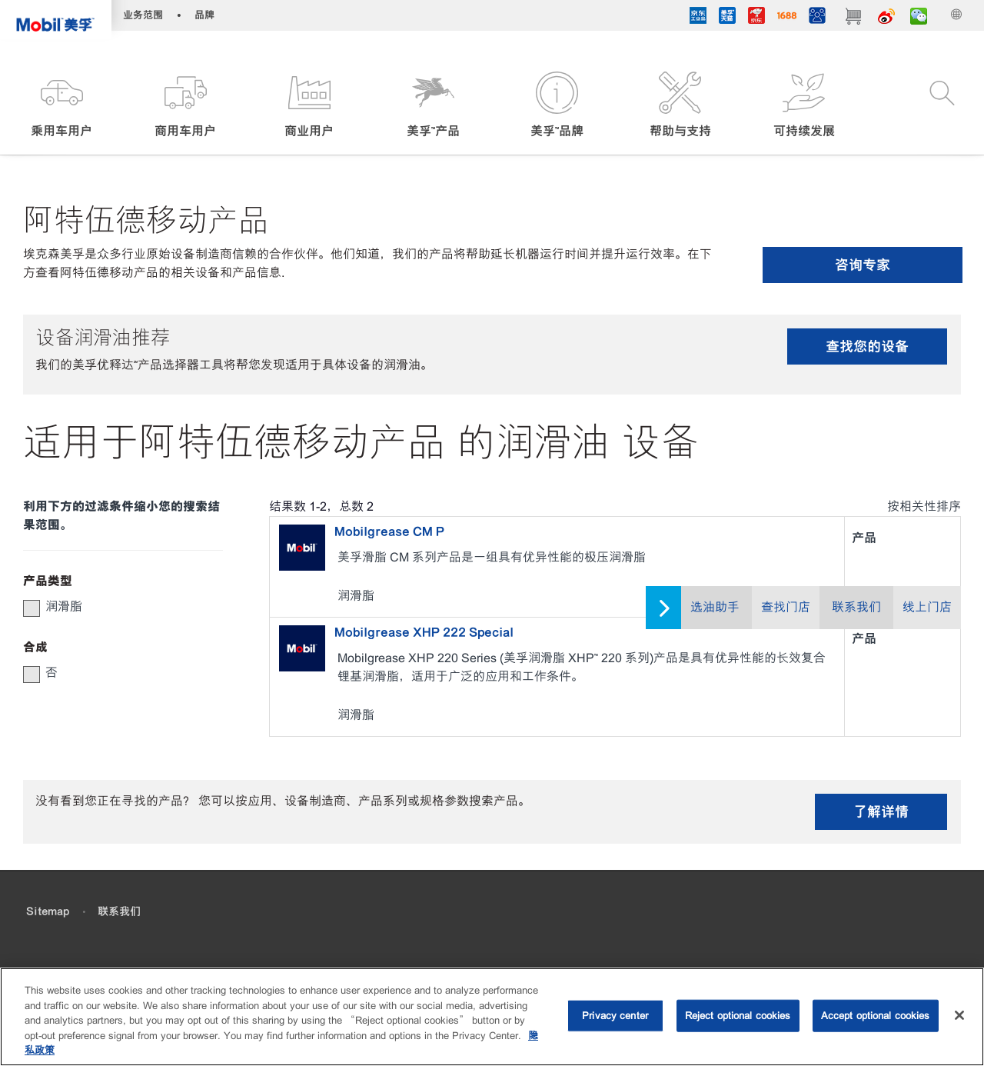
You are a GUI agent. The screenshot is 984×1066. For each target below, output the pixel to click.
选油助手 (715, 607)
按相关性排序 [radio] (924, 506)
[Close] (959, 1015)
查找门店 (785, 607)
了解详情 (881, 812)
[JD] (756, 17)
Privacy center (615, 1015)
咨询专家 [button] (862, 265)
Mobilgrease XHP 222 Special (424, 632)
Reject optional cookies (738, 1015)
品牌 (204, 15)
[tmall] (727, 17)
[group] (115, 606)
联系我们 (856, 607)
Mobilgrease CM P (389, 531)
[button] (62, 106)
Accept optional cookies (875, 1015)
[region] (492, 1017)
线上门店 (927, 607)
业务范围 (143, 15)
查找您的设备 (867, 346)
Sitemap (47, 911)
